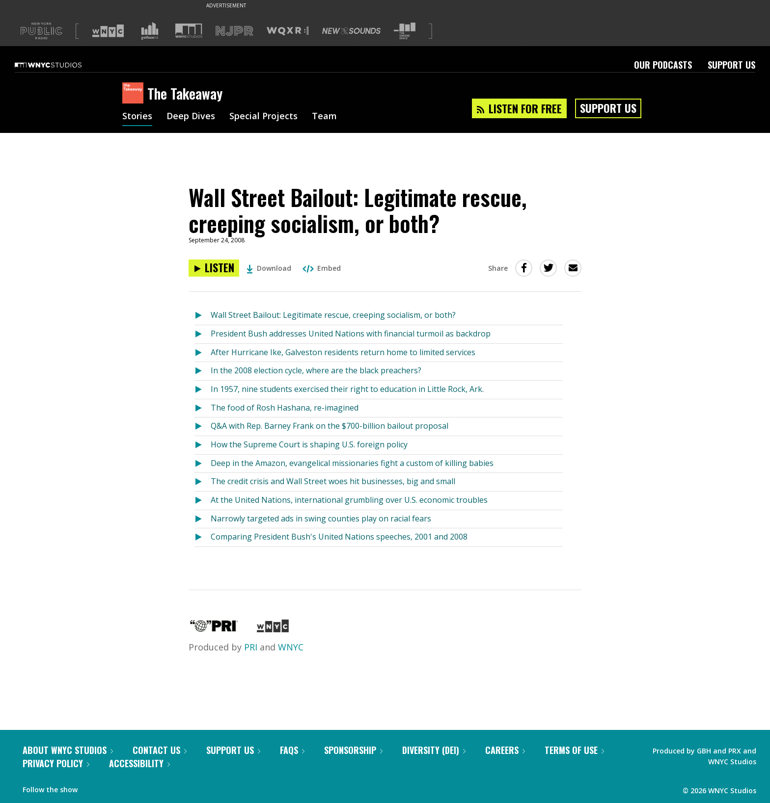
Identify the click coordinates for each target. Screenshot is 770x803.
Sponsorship (353, 750)
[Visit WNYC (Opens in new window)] (108, 31)
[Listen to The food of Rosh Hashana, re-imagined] (202, 408)
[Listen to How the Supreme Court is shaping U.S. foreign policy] (202, 445)
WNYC (290, 647)
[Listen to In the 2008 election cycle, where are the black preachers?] (202, 371)
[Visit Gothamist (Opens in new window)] (150, 31)
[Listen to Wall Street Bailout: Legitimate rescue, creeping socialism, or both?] (214, 268)
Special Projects (263, 116)
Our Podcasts (663, 64)
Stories (137, 116)
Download (269, 268)
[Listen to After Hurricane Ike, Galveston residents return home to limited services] (202, 353)
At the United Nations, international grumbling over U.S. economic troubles (349, 499)
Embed (321, 268)
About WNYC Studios (68, 750)
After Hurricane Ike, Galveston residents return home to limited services (343, 352)
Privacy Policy (56, 763)
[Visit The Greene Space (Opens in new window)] (404, 31)
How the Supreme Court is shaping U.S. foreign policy (309, 444)
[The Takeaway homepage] (134, 93)
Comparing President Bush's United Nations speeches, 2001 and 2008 (339, 536)
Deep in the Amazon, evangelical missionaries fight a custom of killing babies (352, 463)
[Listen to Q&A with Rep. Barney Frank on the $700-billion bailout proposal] (202, 426)
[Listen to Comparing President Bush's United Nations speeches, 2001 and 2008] (202, 537)
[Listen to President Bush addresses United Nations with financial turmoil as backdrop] (202, 334)
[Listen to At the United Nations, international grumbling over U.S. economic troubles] (202, 501)
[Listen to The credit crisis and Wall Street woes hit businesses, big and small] (202, 482)
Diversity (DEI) (434, 750)
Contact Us (160, 750)
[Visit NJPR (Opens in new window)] (234, 31)
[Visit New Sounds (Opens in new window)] (351, 30)
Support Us (731, 64)
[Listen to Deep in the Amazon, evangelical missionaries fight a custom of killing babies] (202, 464)
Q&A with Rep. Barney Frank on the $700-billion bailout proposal (329, 425)
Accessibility (139, 763)
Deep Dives (190, 116)
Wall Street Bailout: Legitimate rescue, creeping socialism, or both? (333, 315)
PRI (250, 647)
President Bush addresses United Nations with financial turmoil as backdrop (351, 333)
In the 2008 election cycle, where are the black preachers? (316, 370)
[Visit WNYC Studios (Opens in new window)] (188, 31)
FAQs (292, 750)
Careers (505, 750)
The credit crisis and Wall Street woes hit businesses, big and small (333, 481)
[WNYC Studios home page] (60, 64)
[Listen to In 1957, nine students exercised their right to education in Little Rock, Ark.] (202, 390)
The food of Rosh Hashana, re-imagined (284, 407)
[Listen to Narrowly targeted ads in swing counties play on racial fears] (202, 519)
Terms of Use (574, 750)
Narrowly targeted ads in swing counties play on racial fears (321, 518)
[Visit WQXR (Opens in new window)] (287, 31)
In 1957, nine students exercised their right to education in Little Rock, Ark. (347, 389)
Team (324, 116)
